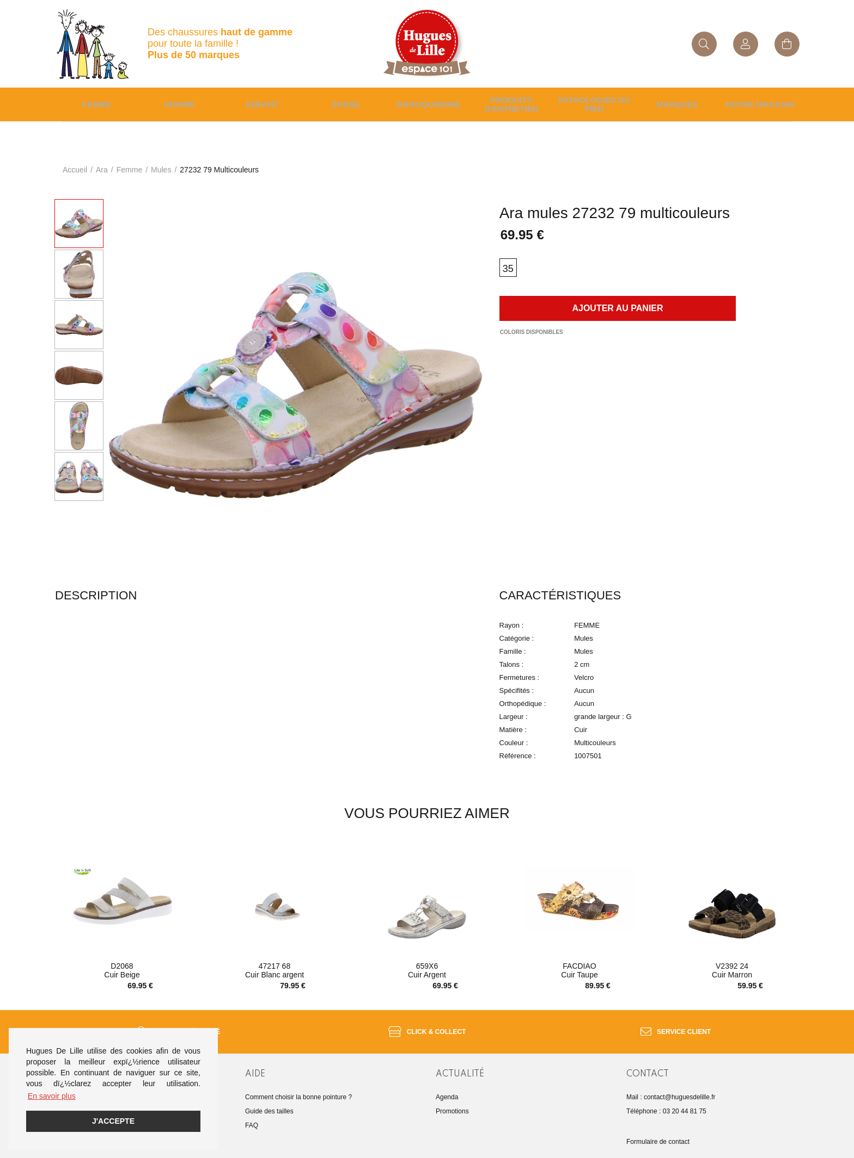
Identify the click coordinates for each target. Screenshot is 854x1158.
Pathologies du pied (593, 100)
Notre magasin (758, 100)
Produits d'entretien (510, 100)
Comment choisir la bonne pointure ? (298, 1090)
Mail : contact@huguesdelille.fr (671, 1090)
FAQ (251, 1118)
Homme (178, 100)
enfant (261, 100)
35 (508, 261)
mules (161, 162)
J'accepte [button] (113, 1121)
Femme (95, 100)
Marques (675, 100)
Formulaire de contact (658, 1134)
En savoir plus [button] (52, 1096)
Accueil (75, 162)
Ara (102, 162)
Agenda (447, 1090)
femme (129, 162)
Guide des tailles (269, 1104)
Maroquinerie (427, 100)
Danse (344, 100)
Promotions (452, 1104)
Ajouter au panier (617, 300)
